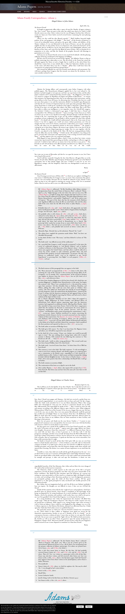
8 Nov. (66, 552)
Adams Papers (46, 189)
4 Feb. (73, 225)
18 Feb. (84, 223)
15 (38, 135)
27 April (54, 368)
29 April (83, 203)
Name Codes (57, 11)
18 (88, 171)
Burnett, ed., (70, 317)
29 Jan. (76, 214)
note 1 (44, 278)
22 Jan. (64, 219)
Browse (27, 11)
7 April (60, 208)
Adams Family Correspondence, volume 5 (36, 18)
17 (51, 155)
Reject (89, 606)
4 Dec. (65, 214)
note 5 (59, 211)
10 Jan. (52, 208)
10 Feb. (78, 552)
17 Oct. (58, 552)
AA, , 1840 (62, 338)
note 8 (60, 580)
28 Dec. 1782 (78, 216)
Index (34, 11)
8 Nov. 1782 (79, 219)
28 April (83, 357)
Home (19, 11)
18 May (56, 548)
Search (42, 11)
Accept (80, 606)
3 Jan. (49, 548)
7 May (43, 226)
